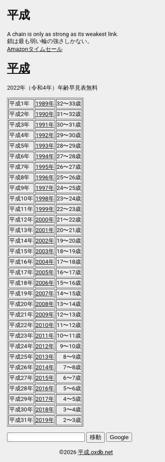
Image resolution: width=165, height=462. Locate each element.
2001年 (45, 230)
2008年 (45, 304)
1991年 (45, 124)
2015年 (45, 378)
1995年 (45, 167)
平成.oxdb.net (95, 452)
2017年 (45, 399)
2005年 (45, 272)
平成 (18, 68)
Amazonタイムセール (34, 49)
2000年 (45, 219)
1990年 (45, 114)
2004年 (45, 261)
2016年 (45, 388)
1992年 (45, 135)
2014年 (45, 367)
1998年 (45, 198)
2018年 (45, 409)
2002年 (45, 240)
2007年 (45, 293)
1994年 (45, 156)
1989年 (45, 103)
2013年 (45, 356)
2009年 (45, 314)
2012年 (45, 346)
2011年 (45, 335)
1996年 (45, 177)
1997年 (45, 188)
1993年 (45, 145)
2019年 (45, 420)
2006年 (45, 283)
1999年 (45, 209)
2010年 (45, 325)
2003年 (45, 251)
